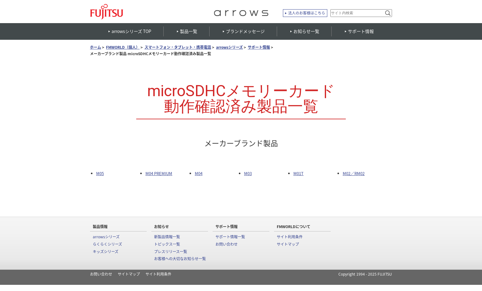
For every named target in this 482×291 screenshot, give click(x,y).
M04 (198, 173)
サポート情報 (259, 47)
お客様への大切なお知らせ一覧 (180, 258)
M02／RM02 (354, 173)
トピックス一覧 (167, 244)
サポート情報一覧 (230, 237)
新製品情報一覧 (167, 237)
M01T (298, 173)
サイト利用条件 (290, 237)
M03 (248, 173)
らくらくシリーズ (107, 244)
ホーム (95, 47)
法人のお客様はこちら (306, 13)
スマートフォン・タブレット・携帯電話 (178, 47)
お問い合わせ (226, 244)
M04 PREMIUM (158, 173)
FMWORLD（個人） (123, 47)
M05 (100, 173)
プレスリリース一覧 (170, 251)
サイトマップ (288, 244)
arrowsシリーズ (229, 47)
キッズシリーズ (105, 251)
